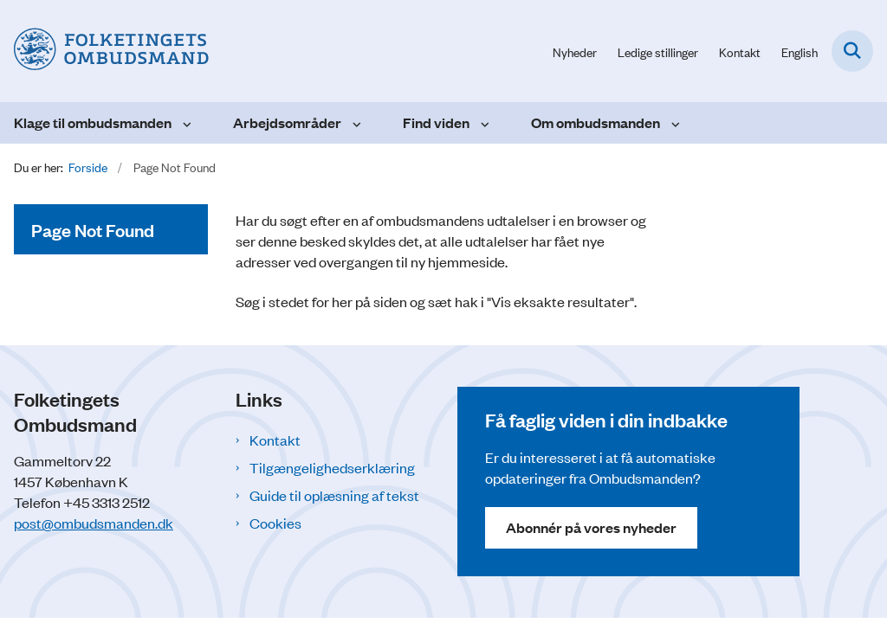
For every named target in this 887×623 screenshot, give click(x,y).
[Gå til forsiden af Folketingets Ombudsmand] (104, 51)
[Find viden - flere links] (482, 122)
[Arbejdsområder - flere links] (354, 122)
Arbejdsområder (287, 122)
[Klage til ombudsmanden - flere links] (184, 122)
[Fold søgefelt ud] (852, 51)
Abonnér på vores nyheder (591, 527)
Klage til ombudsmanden (93, 122)
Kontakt (275, 439)
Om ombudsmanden (595, 122)
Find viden (436, 122)
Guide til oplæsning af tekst (334, 494)
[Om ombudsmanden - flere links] (673, 122)
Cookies (275, 522)
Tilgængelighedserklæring (332, 467)
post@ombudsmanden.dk (93, 522)
